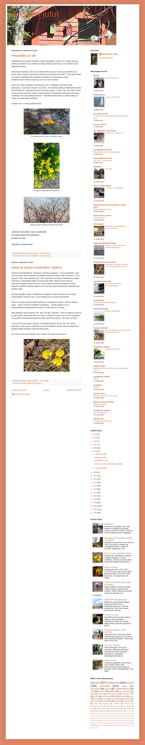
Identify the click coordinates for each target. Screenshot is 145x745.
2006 (95, 513)
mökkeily (116, 703)
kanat (96, 699)
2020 (95, 448)
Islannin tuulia (99, 394)
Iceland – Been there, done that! (105, 396)
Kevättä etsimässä (112, 78)
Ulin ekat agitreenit (100, 412)
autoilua (118, 701)
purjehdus (113, 711)
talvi (91, 694)
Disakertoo (128, 718)
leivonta (102, 718)
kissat (92, 711)
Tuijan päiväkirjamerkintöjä (104, 243)
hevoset (105, 685)
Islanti (129, 713)
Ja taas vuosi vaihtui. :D (114, 133)
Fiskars (129, 711)
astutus (95, 723)
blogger (118, 716)
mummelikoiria (126, 725)
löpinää (27, 256)
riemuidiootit (98, 300)
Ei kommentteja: (45, 253)
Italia (107, 720)
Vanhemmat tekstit (74, 390)
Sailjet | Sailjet (99, 366)
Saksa (100, 716)
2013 (95, 489)
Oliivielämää (98, 224)
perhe (101, 691)
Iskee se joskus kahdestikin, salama (36, 267)
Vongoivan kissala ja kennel (104, 262)
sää (92, 691)
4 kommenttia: (44, 380)
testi (120, 718)
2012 (95, 493)
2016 (95, 479)
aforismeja (95, 689)
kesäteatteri (127, 716)
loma (132, 696)
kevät (22, 256)
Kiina (112, 720)
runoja (41, 256)
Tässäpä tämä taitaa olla (102, 421)
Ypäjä (132, 720)
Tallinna (98, 708)
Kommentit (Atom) (23, 394)
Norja (96, 703)
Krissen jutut (35, 14)
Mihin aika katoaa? (100, 404)
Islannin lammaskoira (105, 713)
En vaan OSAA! (99, 124)
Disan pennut (112, 694)
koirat (130, 682)
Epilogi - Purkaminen (112, 311)
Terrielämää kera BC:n (102, 150)
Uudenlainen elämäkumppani (115, 600)
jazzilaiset (97, 385)
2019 (95, 451)
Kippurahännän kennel (102, 158)
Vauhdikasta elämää (101, 377)
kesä (96, 696)
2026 (95, 434)
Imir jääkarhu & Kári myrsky (104, 131)
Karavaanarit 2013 (100, 309)
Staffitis (96, 76)
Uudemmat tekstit (19, 390)
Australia (108, 169)
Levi (91, 708)
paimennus (116, 706)
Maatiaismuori (99, 95)
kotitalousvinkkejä (95, 725)
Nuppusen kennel (100, 328)
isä (116, 723)
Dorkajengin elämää (101, 410)
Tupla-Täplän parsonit (102, 216)
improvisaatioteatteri (106, 723)
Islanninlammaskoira (96, 720)
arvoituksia (109, 716)
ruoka (122, 711)
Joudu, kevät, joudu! (112, 97)
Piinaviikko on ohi (23, 55)
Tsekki (126, 720)
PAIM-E (96, 387)
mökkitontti (105, 706)
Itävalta (92, 716)
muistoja (105, 703)
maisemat (107, 701)
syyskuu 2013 (128, 694)
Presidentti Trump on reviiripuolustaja (106, 152)
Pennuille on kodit (111, 615)
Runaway (97, 167)
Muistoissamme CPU (113, 349)
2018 (95, 472)
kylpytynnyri (94, 706)
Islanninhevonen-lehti (102, 281)
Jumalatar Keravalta (112, 645)
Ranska (119, 720)
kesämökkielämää (125, 723)
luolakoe (107, 708)
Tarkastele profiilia (106, 58)
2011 (95, 496)
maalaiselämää (122, 689)
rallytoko (93, 728)
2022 (95, 441)
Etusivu (46, 390)
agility (112, 691)
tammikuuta (100, 468)
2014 (95, 486)
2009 (95, 503)
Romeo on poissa (111, 567)
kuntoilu (106, 725)
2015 (95, 483)
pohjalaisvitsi (102, 711)
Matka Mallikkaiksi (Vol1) (102, 209)
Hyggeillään (108, 524)
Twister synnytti (99, 218)
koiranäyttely (129, 701)
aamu (124, 686)
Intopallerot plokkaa (101, 347)
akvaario (127, 703)
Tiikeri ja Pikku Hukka (102, 186)
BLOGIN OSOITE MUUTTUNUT (105, 302)
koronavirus (127, 706)
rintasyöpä (34, 256)
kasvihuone (94, 701)
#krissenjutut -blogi (110, 54)
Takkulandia (98, 419)
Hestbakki (116, 708)
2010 (95, 499)
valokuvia (47, 256)
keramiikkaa (127, 708)
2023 (95, 438)
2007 (95, 509)
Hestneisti (93, 713)
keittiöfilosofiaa (120, 696)
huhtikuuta (99, 458)
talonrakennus (112, 718)
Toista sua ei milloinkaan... (114, 188)
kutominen (93, 718)
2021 (95, 445)
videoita (127, 699)
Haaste (96, 379)
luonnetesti (115, 725)
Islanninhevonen (120, 713)
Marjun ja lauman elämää (103, 402)
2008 (95, 506)
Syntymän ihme (110, 660)
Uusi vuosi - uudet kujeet (102, 160)
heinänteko (106, 696)
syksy (107, 689)
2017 (95, 476)
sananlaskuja (125, 691)
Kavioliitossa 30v (100, 114)
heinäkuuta (99, 454)
